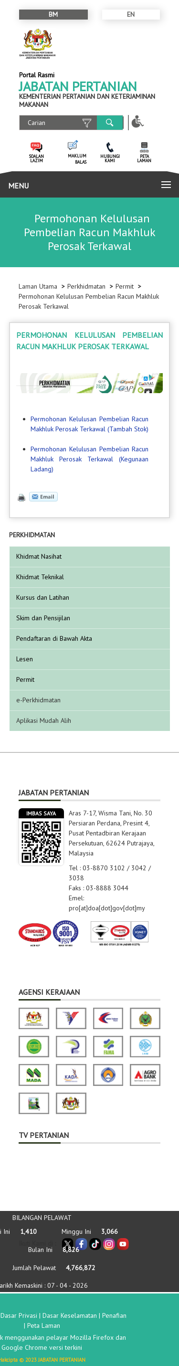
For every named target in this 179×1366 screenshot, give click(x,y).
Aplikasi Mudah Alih (43, 720)
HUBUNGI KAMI (110, 158)
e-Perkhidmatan (38, 700)
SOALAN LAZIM (36, 158)
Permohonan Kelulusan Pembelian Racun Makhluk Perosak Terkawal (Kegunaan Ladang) (89, 459)
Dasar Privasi (18, 1315)
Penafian (114, 1315)
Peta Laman (43, 1325)
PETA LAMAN (144, 158)
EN (131, 14)
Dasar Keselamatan (69, 1315)
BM (53, 14)
